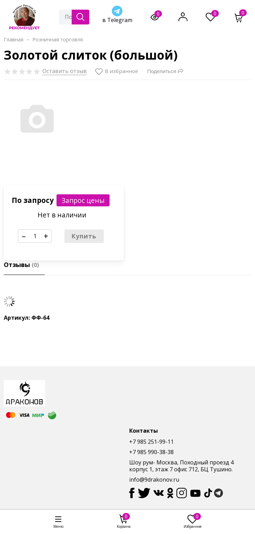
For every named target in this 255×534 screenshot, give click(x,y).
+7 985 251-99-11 (151, 441)
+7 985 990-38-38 (151, 452)
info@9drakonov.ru (154, 479)
